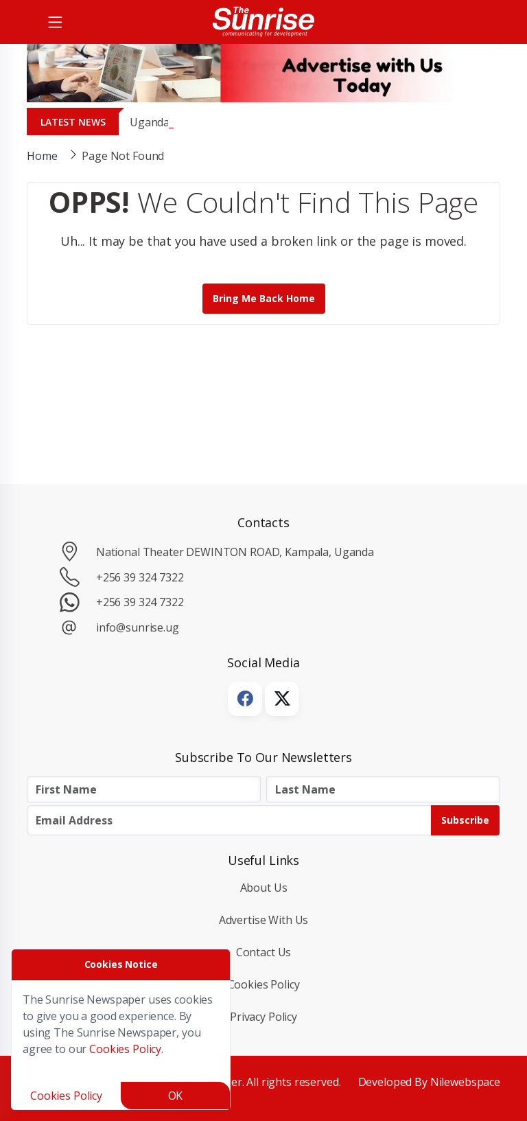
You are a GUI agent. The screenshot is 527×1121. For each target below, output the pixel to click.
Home (42, 155)
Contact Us (264, 952)
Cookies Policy (264, 984)
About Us (264, 887)
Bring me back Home (264, 298)
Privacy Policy (263, 1016)
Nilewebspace (465, 1081)
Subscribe (465, 820)
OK (175, 1095)
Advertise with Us (264, 919)
